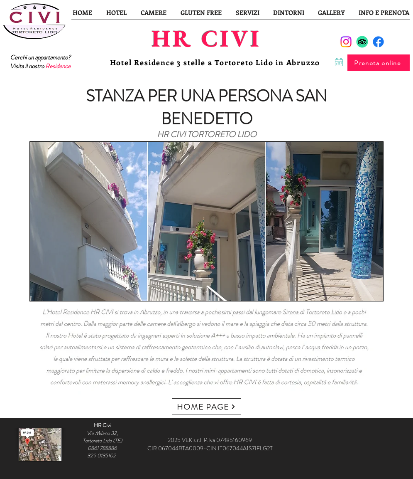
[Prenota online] (378, 62)
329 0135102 (102, 455)
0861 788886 (102, 448)
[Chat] (338, 62)
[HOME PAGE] (206, 406)
